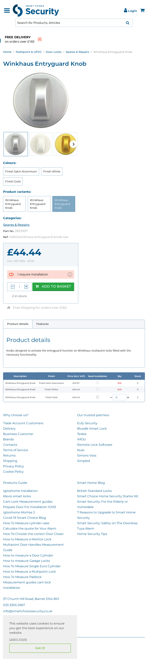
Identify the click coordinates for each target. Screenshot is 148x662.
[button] (73, 144)
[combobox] (74, 23)
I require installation (33, 274)
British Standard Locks (94, 491)
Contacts (10, 445)
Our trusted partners (93, 415)
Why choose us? (16, 415)
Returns (9, 455)
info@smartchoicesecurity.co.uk (27, 611)
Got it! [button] (40, 648)
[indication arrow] (60, 39)
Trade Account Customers (23, 423)
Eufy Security (87, 423)
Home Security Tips (92, 534)
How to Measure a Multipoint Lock (29, 571)
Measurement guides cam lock (27, 582)
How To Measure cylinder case (26, 523)
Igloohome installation (20, 491)
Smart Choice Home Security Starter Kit (107, 496)
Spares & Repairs (77, 51)
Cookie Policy (13, 471)
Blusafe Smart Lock (92, 428)
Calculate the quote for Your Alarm (29, 528)
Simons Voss (86, 455)
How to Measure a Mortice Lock (27, 539)
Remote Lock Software (94, 445)
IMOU (81, 439)
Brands (8, 439)
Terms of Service (15, 450)
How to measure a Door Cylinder (28, 555)
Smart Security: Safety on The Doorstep (107, 523)
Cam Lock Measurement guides (28, 501)
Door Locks (53, 51)
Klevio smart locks (17, 496)
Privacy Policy (13, 466)
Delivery (9, 428)
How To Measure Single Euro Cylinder (32, 566)
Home (7, 51)
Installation (11, 588)
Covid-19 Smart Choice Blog (24, 518)
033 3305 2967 (14, 605)
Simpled (83, 461)
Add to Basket (53, 286)
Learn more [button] (18, 639)
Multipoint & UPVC (29, 51)
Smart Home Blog (91, 483)
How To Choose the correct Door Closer (33, 534)
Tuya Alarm (85, 528)
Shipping (10, 461)
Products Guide (15, 483)
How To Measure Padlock (22, 577)
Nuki (80, 450)
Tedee (82, 434)
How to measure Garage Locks (26, 561)
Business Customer (18, 434)
